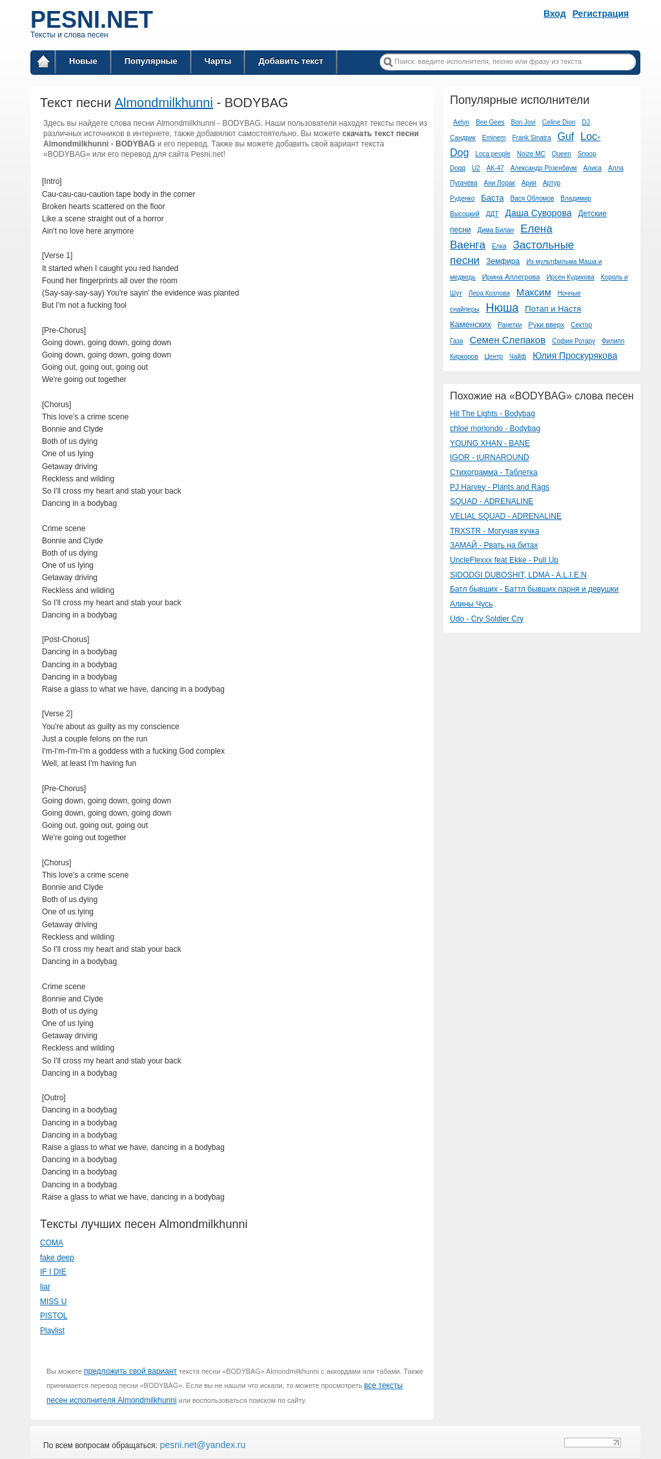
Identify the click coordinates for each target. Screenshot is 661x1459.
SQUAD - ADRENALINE (491, 501)
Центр (493, 356)
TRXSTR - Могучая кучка (494, 531)
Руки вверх (546, 324)
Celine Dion (559, 122)
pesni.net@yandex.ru (201, 1445)
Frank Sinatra (531, 137)
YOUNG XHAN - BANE (490, 443)
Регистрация (601, 13)
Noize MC (531, 153)
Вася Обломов (532, 198)
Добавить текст (290, 61)
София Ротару (573, 341)
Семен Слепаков (507, 339)
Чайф (517, 356)
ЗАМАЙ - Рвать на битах (494, 545)
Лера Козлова (489, 293)
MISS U (53, 1301)
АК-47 (495, 168)
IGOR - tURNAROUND (489, 457)
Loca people (493, 153)
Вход (555, 13)
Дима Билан (496, 230)
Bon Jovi (523, 122)
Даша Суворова (538, 213)
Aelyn (461, 122)
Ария (529, 182)
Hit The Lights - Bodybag (492, 413)
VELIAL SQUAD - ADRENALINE (506, 516)
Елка (499, 246)
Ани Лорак (498, 182)
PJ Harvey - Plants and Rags (499, 487)
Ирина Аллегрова (511, 277)
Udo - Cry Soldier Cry (487, 618)
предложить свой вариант (130, 1371)
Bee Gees (490, 122)
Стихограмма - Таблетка (494, 472)
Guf (565, 136)
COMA (51, 1242)
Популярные (151, 61)
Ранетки (510, 324)
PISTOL (53, 1315)
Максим (533, 292)
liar (45, 1286)
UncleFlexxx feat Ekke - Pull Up (504, 560)
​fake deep (57, 1257)
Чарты (218, 61)
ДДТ (492, 213)
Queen (561, 153)
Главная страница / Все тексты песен (43, 63)
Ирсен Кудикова (570, 277)
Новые (83, 61)
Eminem (494, 137)
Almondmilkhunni (164, 103)
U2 (476, 168)
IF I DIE (53, 1271)
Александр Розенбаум (544, 168)
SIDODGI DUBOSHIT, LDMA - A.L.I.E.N (518, 574)
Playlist (52, 1330)
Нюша (501, 307)
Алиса (592, 168)
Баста (492, 198)
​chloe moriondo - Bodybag (495, 428)
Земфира (503, 261)
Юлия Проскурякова (575, 355)
